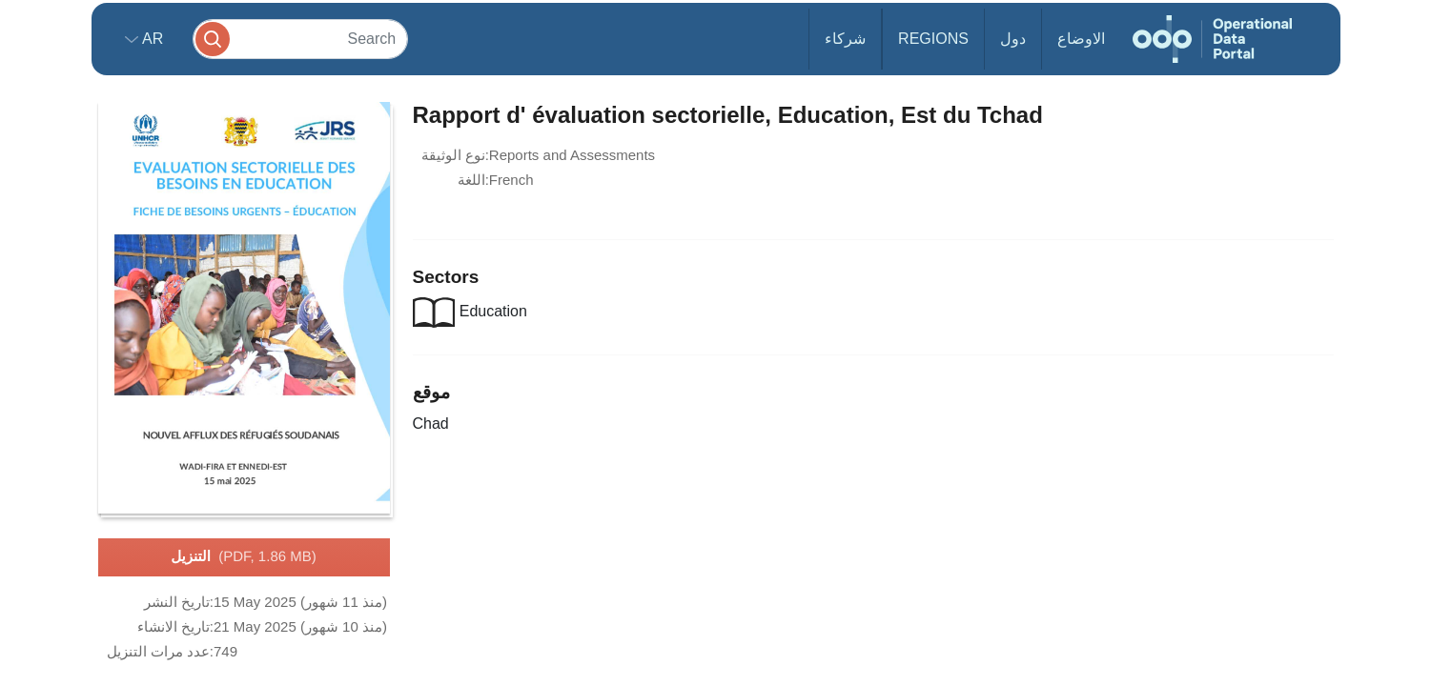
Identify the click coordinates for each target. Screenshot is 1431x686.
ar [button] (151, 38)
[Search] (300, 38)
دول (1013, 38)
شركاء (845, 38)
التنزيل (243, 557)
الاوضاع (1081, 38)
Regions (933, 38)
